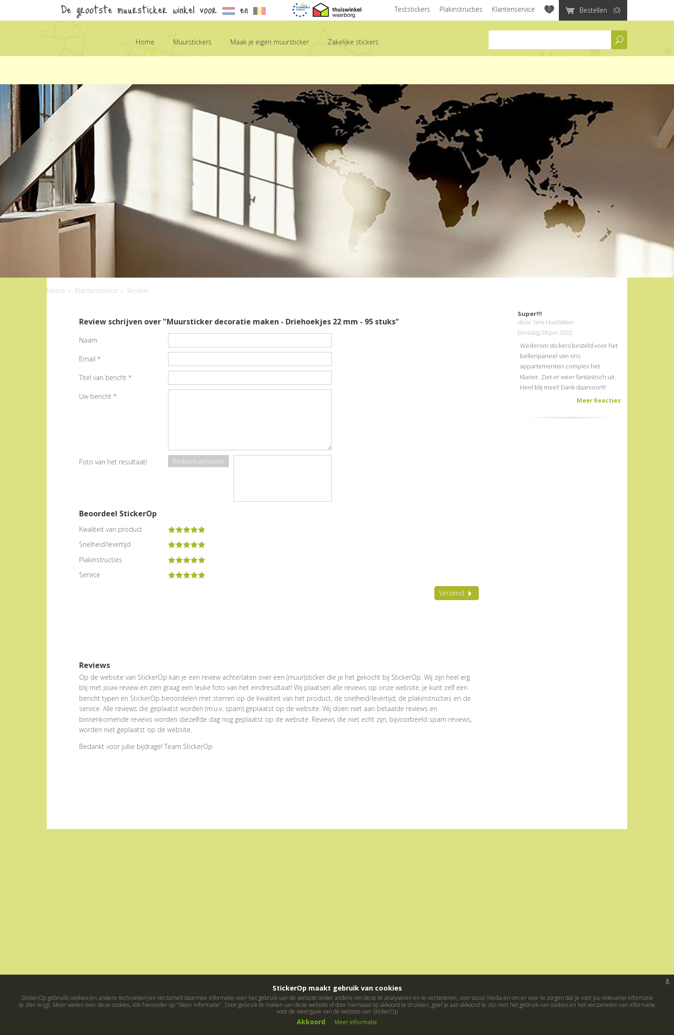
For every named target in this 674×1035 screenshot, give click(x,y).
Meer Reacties (599, 400)
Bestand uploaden (198, 461)
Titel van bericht (105, 377)
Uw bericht (98, 396)
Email (90, 358)
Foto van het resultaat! (113, 461)
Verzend (456, 592)
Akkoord (311, 1021)
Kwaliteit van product (110, 529)
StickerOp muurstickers (72, 49)
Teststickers (412, 9)
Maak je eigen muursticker (269, 41)
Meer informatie (356, 1022)
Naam (88, 340)
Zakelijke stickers (353, 41)
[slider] (186, 529)
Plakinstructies (461, 9)
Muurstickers (192, 41)
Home (145, 41)
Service (89, 575)
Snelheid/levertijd (105, 544)
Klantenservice (513, 9)
